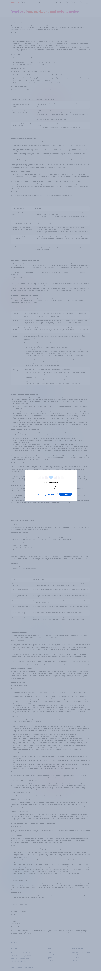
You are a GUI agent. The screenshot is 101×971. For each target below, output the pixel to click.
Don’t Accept (51, 494)
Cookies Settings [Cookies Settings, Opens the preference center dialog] (35, 494)
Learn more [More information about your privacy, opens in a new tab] (57, 488)
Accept (66, 494)
